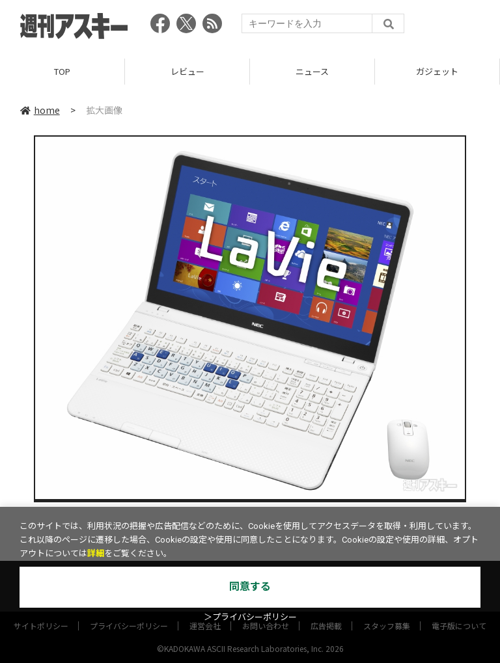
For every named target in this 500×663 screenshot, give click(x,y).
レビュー (187, 71)
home (40, 109)
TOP (62, 71)
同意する (250, 586)
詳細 (95, 553)
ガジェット (437, 71)
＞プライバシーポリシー (250, 617)
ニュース (312, 71)
